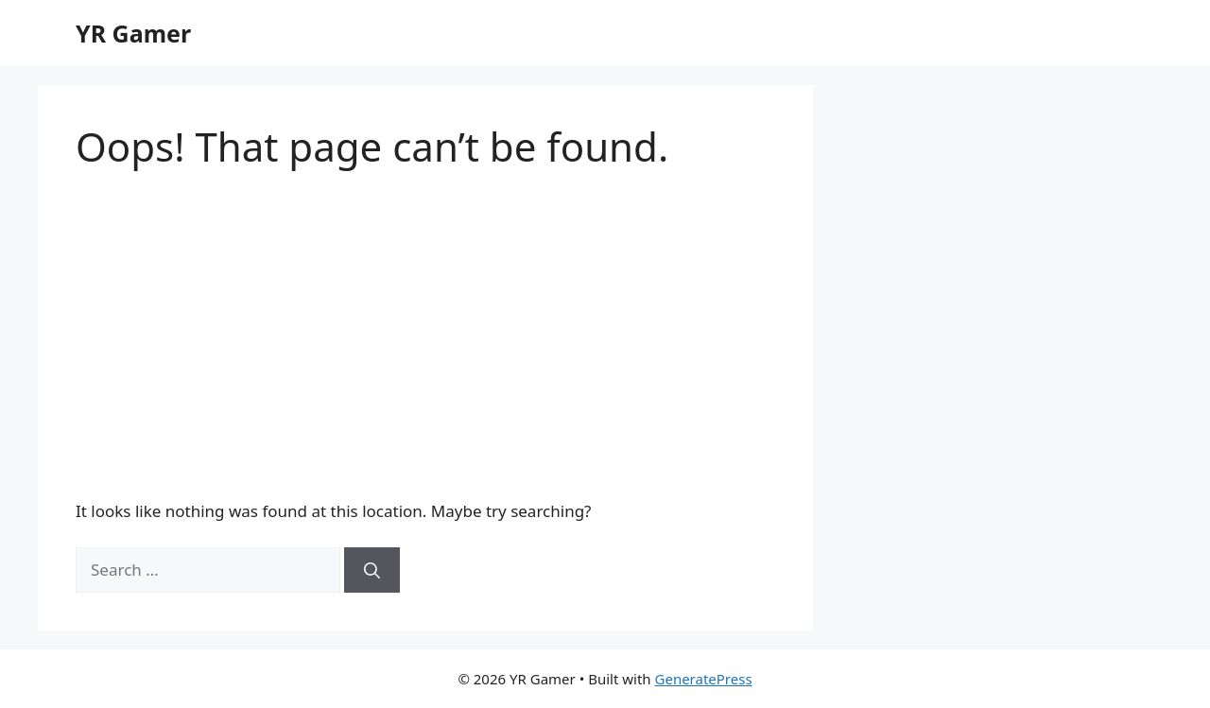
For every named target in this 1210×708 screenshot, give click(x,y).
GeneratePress (703, 678)
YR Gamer (133, 33)
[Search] (372, 570)
